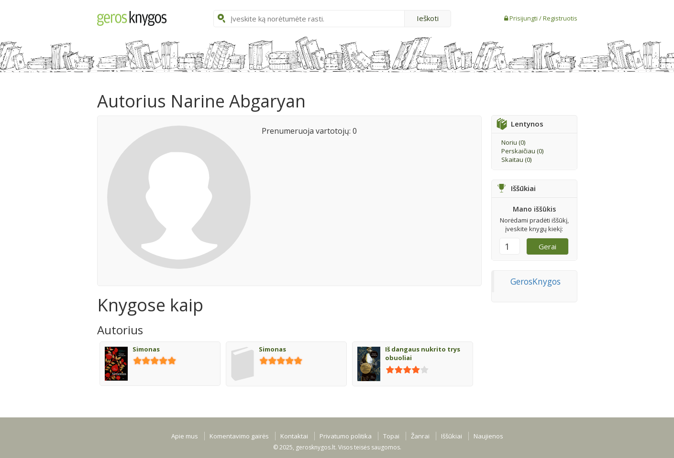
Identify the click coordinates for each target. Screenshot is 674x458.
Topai (391, 436)
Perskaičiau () (522, 151)
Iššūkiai (451, 436)
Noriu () (513, 142)
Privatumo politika (346, 436)
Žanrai (420, 436)
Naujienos (488, 436)
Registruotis (560, 18)
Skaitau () (516, 159)
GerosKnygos (535, 281)
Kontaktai (294, 436)
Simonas (146, 349)
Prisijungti (524, 18)
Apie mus (184, 436)
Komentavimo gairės (239, 436)
